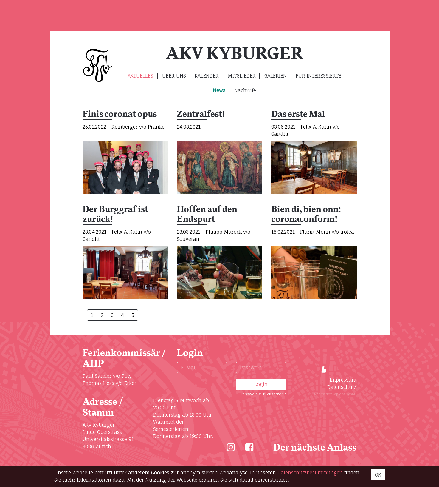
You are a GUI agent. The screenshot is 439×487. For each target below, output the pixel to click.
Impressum (343, 380)
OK (378, 475)
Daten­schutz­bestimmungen (310, 473)
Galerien (275, 76)
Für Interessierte (318, 76)
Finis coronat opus (120, 114)
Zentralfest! (201, 114)
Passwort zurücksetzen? (263, 394)
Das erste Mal (298, 114)
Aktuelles (140, 76)
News (219, 90)
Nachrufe (245, 90)
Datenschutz (341, 387)
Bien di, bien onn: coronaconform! (306, 214)
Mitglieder (242, 76)
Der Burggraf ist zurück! (115, 214)
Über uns (174, 76)
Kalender (207, 76)
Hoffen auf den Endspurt (207, 214)
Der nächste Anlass (314, 447)
